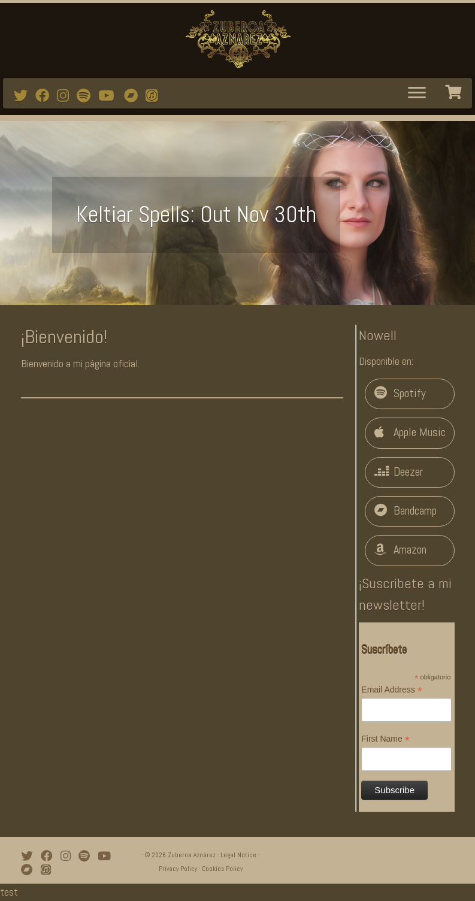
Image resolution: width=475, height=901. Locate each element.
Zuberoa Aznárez (192, 855)
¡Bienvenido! (64, 337)
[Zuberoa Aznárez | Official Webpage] (237, 39)
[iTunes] (155, 96)
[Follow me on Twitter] (24, 96)
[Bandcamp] (135, 96)
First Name (385, 739)
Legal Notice (238, 855)
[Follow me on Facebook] (46, 96)
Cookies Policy (222, 868)
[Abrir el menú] (417, 93)
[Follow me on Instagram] (67, 96)
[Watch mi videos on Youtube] (110, 96)
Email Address (391, 690)
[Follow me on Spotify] (87, 96)
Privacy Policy (178, 868)
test (9, 892)
